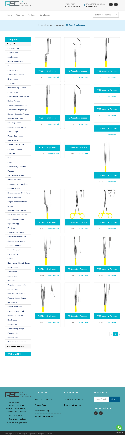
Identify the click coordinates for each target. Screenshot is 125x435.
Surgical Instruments (54, 25)
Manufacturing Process (45, 416)
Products (32, 15)
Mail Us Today (70, 4)
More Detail (53, 77)
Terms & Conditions (43, 399)
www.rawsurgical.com (17, 422)
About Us (20, 15)
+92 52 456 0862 (14, 415)
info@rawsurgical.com (17, 419)
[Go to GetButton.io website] (119, 432)
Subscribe (114, 399)
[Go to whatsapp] (119, 428)
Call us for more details (95, 4)
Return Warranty (42, 410)
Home (9, 15)
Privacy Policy (41, 405)
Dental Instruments (72, 405)
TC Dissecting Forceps (47, 71)
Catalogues (45, 15)
